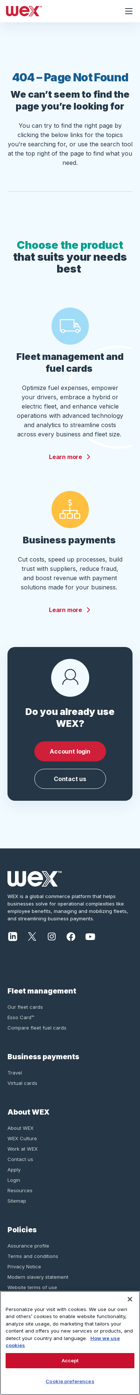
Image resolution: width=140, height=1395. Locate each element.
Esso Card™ (20, 1017)
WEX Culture (22, 1138)
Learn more (70, 457)
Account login (70, 751)
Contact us (70, 779)
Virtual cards (22, 1083)
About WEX (20, 1128)
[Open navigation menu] (129, 11)
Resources (19, 1190)
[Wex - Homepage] (59, 11)
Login (13, 1180)
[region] (70, 1343)
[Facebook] (71, 936)
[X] (32, 936)
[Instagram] (51, 936)
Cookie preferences (70, 1381)
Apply (14, 1170)
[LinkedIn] (12, 936)
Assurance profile (28, 1246)
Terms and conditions (32, 1256)
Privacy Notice (24, 1266)
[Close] (130, 1299)
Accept (70, 1360)
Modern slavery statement (37, 1277)
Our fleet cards (25, 1007)
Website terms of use (32, 1287)
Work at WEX (22, 1149)
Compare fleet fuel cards (36, 1028)
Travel (14, 1073)
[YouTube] (90, 936)
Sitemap (16, 1201)
